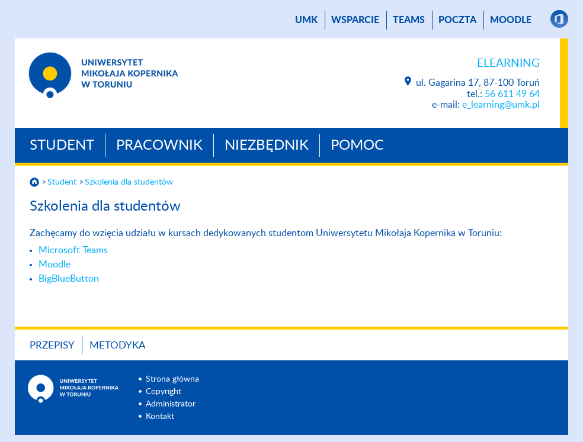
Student (62, 145)
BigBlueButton (69, 278)
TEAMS (409, 20)
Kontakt (160, 416)
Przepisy (52, 345)
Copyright (163, 392)
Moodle (510, 20)
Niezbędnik (267, 145)
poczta (457, 20)
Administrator (171, 404)
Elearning (508, 63)
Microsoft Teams (73, 250)
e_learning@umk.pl (501, 104)
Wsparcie (355, 20)
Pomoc (357, 145)
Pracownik (159, 145)
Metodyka (117, 345)
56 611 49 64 (512, 94)
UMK (306, 20)
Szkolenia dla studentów (129, 182)
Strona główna (172, 379)
